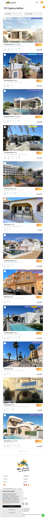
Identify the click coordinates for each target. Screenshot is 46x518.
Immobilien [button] (26, 476)
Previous (4, 30)
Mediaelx (23, 515)
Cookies (29, 514)
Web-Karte (34, 514)
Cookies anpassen (11, 509)
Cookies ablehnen (12, 512)
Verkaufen (26, 479)
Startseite (6, 476)
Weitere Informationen (7, 503)
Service (5, 482)
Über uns (5, 479)
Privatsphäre (25, 514)
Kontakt (25, 482)
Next (42, 30)
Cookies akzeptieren (11, 506)
